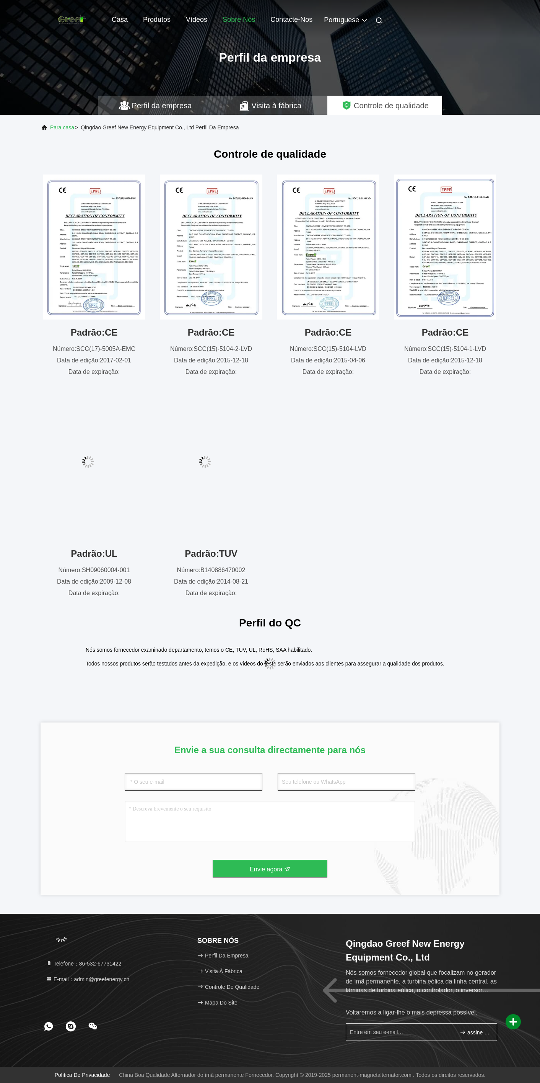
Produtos (157, 19)
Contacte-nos (291, 19)
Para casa (62, 127)
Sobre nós (239, 19)
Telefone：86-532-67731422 (83, 964)
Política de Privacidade (82, 1075)
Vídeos (196, 19)
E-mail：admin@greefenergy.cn (87, 979)
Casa (120, 19)
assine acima (475, 1032)
